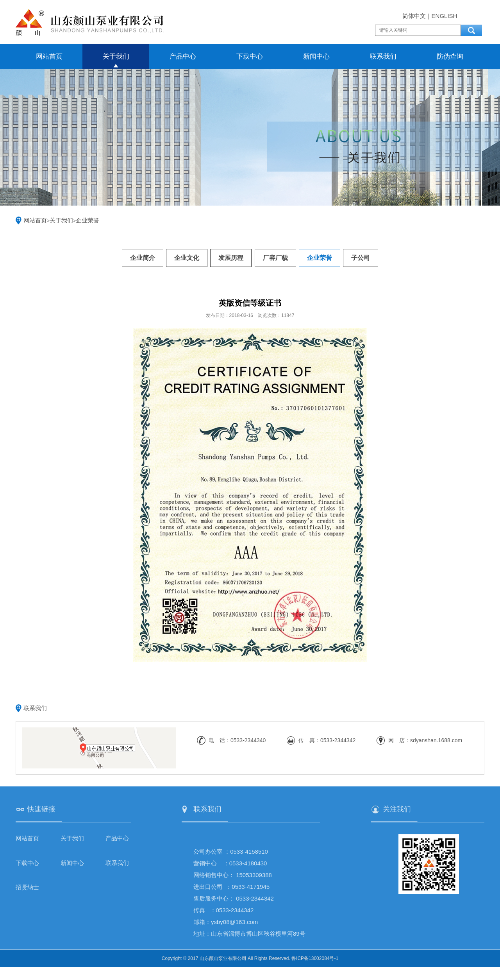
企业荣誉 (87, 220)
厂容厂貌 (275, 257)
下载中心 (249, 56)
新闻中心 (316, 56)
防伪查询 (450, 56)
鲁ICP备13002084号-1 (314, 958)
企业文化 (186, 257)
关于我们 (116, 56)
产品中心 (183, 56)
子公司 (360, 257)
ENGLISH (444, 16)
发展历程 (230, 257)
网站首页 (49, 56)
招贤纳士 (27, 887)
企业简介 (142, 257)
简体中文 (414, 16)
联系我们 (383, 56)
